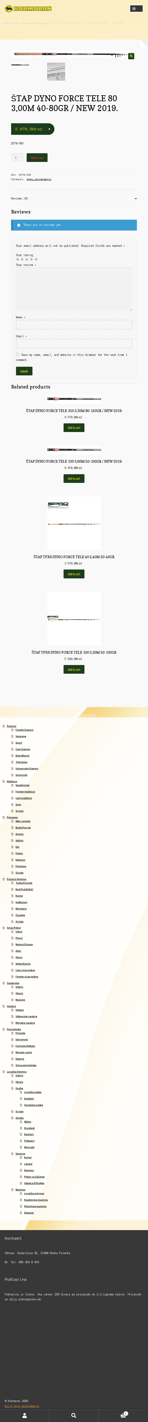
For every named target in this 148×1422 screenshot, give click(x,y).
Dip (17, 847)
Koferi (28, 1157)
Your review (26, 265)
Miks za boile (23, 821)
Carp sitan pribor (25, 970)
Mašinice (12, 781)
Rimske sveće (24, 1052)
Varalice (11, 1006)
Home (7, 22)
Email (21, 336)
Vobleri (20, 1010)
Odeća (19, 987)
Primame (12, 817)
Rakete (20, 1059)
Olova (19, 957)
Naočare (20, 1000)
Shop (16, 22)
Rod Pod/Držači (24, 889)
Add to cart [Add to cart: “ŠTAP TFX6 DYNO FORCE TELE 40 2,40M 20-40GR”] (74, 574)
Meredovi (21, 908)
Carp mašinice (24, 798)
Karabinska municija (36, 1200)
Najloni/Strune (24, 944)
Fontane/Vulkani (25, 1046)
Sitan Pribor (14, 928)
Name (20, 317)
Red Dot (29, 1134)
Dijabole (29, 1213)
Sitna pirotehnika (26, 1065)
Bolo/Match (22, 756)
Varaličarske (23, 785)
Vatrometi (22, 1040)
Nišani (27, 1121)
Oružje (19, 1088)
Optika (20, 1118)
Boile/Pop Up (23, 828)
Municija (20, 1190)
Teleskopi (21, 762)
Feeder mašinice (25, 792)
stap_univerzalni (34, 22)
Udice (19, 932)
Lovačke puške (33, 1092)
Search (74, 1415)
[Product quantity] (17, 158)
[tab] (74, 199)
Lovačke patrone (34, 1193)
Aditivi (19, 840)
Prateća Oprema (16, 879)
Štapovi (11, 726)
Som (18, 805)
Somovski (21, 775)
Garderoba (13, 983)
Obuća (19, 993)
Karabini (29, 1099)
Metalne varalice (25, 1023)
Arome (20, 834)
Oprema (20, 1154)
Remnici (29, 1170)
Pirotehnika (14, 1029)
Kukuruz (20, 860)
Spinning (21, 736)
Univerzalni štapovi (27, 769)
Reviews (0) (19, 198)
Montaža (29, 1147)
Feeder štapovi (24, 730)
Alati (18, 951)
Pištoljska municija (35, 1206)
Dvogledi (29, 1128)
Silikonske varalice (26, 1016)
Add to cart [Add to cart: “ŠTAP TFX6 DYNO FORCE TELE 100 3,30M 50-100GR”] (74, 670)
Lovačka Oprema (16, 1072)
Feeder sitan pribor (27, 977)
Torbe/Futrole (24, 883)
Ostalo (20, 811)
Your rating (24, 255)
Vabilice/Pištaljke (34, 1183)
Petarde (20, 1033)
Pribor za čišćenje (34, 1177)
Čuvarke (20, 915)
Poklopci (29, 1141)
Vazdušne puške (33, 1105)
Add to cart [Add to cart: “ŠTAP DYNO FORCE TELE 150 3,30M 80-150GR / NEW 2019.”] (74, 428)
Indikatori (21, 902)
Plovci (19, 938)
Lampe (28, 1164)
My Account (24, 1415)
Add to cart (37, 158)
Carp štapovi (23, 749)
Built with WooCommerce (22, 1406)
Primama (21, 866)
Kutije (19, 896)
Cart (113, 1413)
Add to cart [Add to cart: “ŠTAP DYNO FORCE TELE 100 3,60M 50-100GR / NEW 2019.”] (74, 479)
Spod (19, 743)
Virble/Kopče (23, 964)
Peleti (19, 853)
